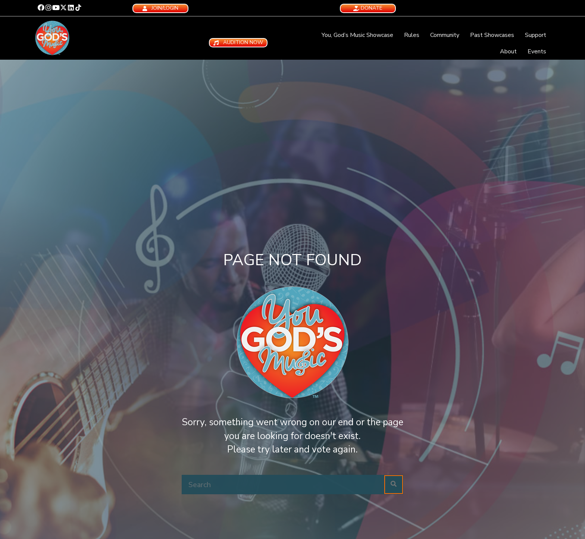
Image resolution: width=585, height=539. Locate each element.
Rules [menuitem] (411, 35)
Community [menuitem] (444, 35)
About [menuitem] (508, 51)
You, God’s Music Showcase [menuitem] (357, 35)
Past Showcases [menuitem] (492, 35)
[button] (41, 7)
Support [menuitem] (535, 35)
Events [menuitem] (537, 51)
